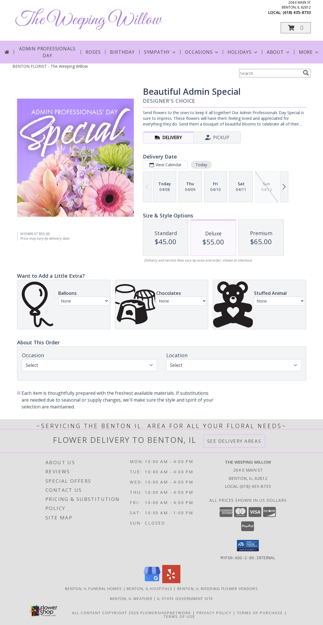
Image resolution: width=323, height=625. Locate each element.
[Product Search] (269, 73)
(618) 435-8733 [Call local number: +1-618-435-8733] (297, 12)
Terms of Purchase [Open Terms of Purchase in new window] (260, 612)
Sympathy (160, 52)
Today (201, 164)
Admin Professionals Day (47, 52)
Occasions (202, 52)
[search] (306, 73)
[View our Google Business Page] (152, 581)
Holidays (243, 52)
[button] (296, 27)
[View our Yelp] (171, 581)
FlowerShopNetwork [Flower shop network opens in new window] (165, 612)
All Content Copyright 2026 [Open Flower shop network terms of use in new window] (105, 612)
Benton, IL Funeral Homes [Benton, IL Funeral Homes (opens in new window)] (93, 588)
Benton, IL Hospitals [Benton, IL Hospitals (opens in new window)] (149, 588)
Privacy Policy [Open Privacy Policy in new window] (214, 612)
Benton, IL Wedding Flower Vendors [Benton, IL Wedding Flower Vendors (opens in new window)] (217, 588)
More (309, 52)
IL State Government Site (185, 598)
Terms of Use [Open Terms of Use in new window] (179, 616)
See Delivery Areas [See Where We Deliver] (234, 441)
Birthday (122, 52)
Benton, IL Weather (131, 598)
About (279, 52)
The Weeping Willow (88, 20)
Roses (93, 52)
